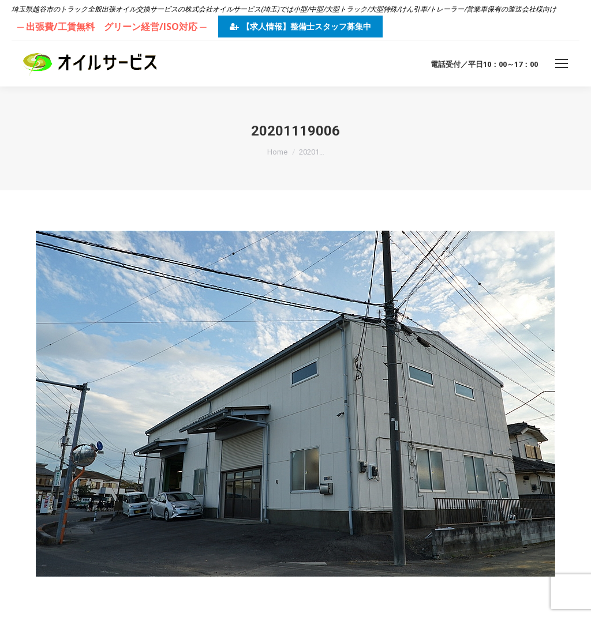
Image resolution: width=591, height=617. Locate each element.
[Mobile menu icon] (561, 63)
